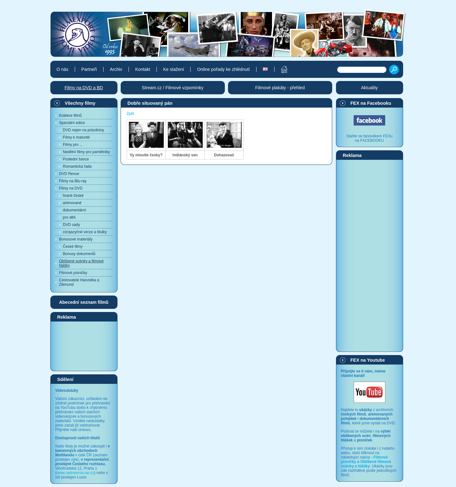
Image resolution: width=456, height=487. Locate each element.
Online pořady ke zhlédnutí (223, 69)
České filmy (73, 246)
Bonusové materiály (75, 239)
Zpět (130, 113)
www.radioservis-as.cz (75, 473)
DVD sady (71, 224)
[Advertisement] (83, 346)
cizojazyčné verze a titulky (85, 232)
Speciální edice (72, 123)
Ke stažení (173, 69)
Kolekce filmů (70, 115)
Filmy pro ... (73, 144)
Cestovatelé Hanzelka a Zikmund (79, 282)
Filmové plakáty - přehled (280, 87)
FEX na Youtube (368, 360)
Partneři (89, 69)
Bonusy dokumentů (79, 254)
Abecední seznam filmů (84, 302)
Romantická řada (77, 166)
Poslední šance (76, 159)
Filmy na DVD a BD (84, 87)
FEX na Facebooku (371, 103)
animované (72, 203)
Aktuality (369, 87)
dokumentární (74, 210)
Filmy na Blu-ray (73, 181)
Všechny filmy (80, 103)
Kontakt (142, 69)
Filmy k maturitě (76, 137)
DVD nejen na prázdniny (83, 130)
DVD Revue (69, 174)
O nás (62, 69)
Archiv (116, 69)
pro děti (69, 217)
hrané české (73, 195)
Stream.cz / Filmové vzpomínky (173, 87)
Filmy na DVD (71, 188)
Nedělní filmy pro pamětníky (86, 152)
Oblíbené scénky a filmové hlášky (81, 263)
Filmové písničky (73, 273)
